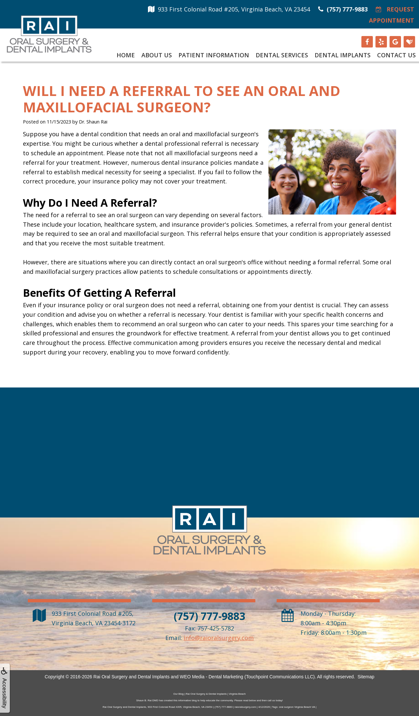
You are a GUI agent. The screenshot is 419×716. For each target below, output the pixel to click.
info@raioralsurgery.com (219, 638)
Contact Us (396, 55)
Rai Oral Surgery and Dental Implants (131, 676)
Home (126, 55)
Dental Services (282, 55)
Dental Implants (343, 55)
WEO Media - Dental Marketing (211, 676)
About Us (156, 55)
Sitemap (365, 676)
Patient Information (213, 55)
